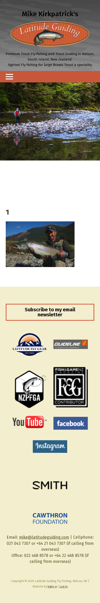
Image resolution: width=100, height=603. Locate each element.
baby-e (52, 586)
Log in (63, 586)
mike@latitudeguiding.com (44, 537)
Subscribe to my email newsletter (50, 312)
